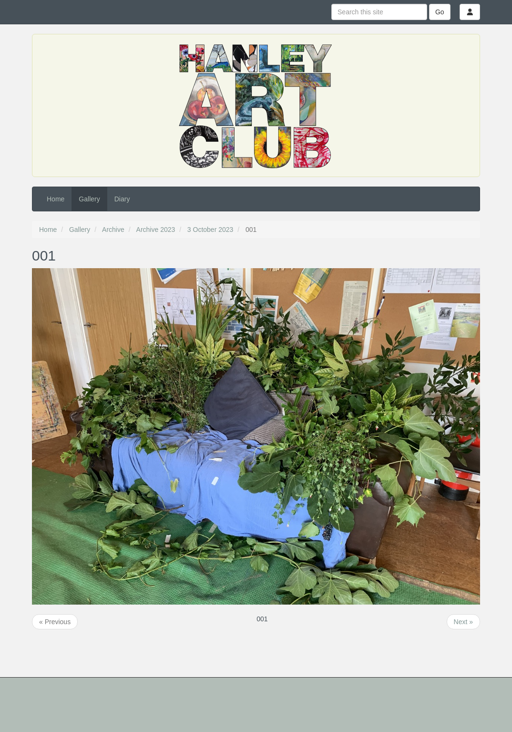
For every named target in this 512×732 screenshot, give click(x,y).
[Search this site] (379, 12)
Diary (122, 199)
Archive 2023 (155, 229)
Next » (463, 622)
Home (55, 199)
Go (439, 12)
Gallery (89, 199)
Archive (113, 229)
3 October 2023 (210, 229)
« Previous (55, 622)
